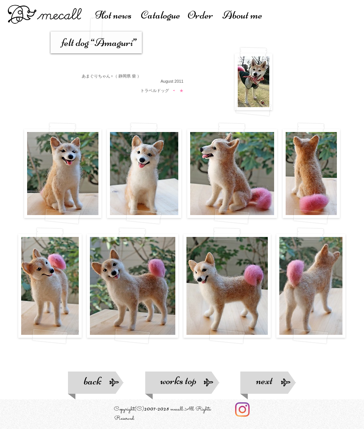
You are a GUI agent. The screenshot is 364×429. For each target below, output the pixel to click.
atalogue (164, 15)
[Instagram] (242, 409)
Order (205, 15)
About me (242, 15)
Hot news (118, 15)
